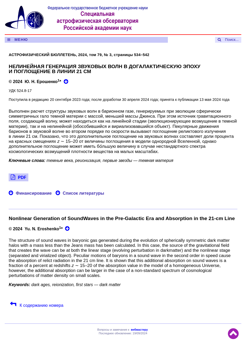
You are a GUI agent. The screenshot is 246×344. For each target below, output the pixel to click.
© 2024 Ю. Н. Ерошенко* (35, 81)
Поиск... (232, 39)
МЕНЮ (21, 39)
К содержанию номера (40, 305)
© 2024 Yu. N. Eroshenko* (36, 228)
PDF (22, 177)
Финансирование (34, 193)
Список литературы (83, 193)
